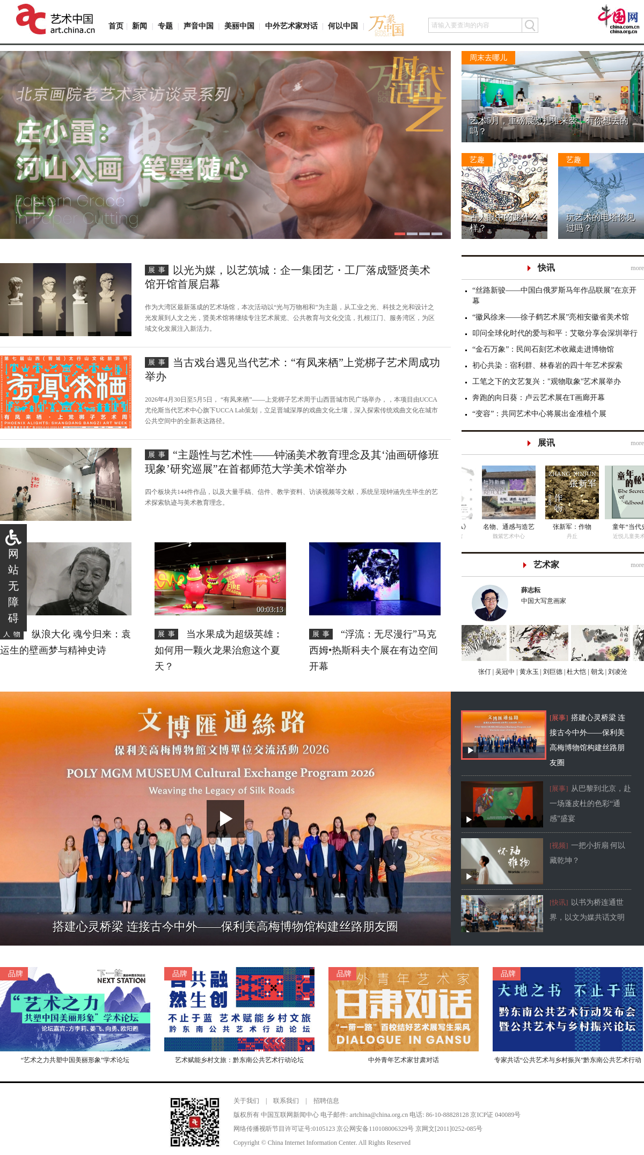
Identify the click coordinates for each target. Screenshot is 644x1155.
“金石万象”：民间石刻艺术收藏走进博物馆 (543, 349)
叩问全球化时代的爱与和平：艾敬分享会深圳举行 (555, 333)
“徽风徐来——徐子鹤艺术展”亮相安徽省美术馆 (550, 317)
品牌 (15, 974)
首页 (115, 26)
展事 (158, 270)
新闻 (139, 26)
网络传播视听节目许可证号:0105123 (284, 1128)
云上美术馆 (493, 536)
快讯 (546, 267)
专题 (165, 26)
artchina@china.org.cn (378, 1114)
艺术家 (546, 564)
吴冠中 (504, 671)
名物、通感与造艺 (612, 527)
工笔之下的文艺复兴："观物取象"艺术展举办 (546, 381)
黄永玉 (528, 671)
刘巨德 (551, 671)
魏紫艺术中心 (612, 536)
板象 (493, 527)
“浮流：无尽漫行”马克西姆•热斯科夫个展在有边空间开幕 (373, 650)
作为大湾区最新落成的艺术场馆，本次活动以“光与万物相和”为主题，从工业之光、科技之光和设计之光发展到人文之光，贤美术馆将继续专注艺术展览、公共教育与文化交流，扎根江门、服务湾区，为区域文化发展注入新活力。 (290, 317)
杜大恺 (575, 671)
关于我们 (246, 1101)
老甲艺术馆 (552, 536)
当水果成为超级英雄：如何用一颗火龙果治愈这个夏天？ (219, 650)
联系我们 (286, 1101)
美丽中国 (239, 26)
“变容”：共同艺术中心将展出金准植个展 (539, 414)
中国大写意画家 (577, 595)
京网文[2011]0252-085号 (449, 1128)
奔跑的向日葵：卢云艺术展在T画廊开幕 (538, 398)
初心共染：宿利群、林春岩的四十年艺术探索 (547, 365)
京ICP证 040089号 (495, 1114)
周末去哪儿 (488, 58)
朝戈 (596, 671)
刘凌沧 (617, 671)
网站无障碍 (13, 586)
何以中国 (343, 26)
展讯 (546, 442)
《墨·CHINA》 (552, 527)
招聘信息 (326, 1101)
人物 (13, 634)
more (637, 268)
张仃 (484, 671)
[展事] (559, 718)
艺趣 (477, 160)
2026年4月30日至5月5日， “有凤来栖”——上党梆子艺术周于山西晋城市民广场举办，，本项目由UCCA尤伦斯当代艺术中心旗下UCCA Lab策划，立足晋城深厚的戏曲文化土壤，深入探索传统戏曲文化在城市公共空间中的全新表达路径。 (291, 410)
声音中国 (199, 26)
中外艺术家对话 (291, 26)
